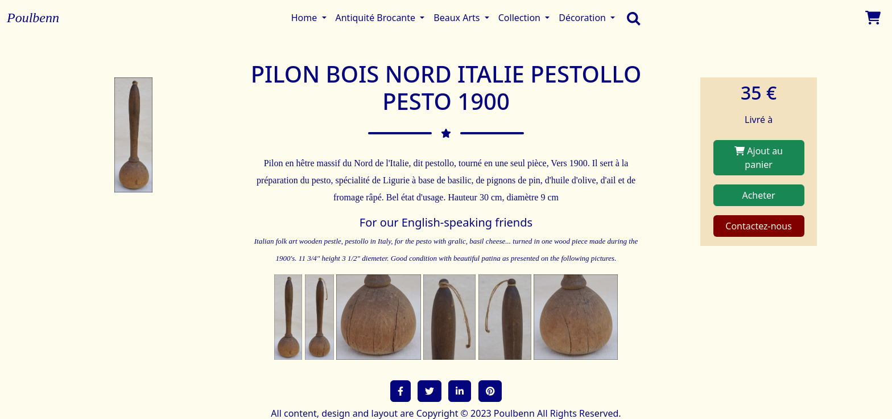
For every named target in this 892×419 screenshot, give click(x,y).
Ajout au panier (758, 158)
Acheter (758, 195)
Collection (520, 17)
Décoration (583, 17)
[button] (400, 391)
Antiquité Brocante (377, 17)
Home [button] (305, 17)
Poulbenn (33, 17)
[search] (631, 17)
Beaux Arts (457, 17)
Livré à (759, 119)
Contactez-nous (758, 226)
